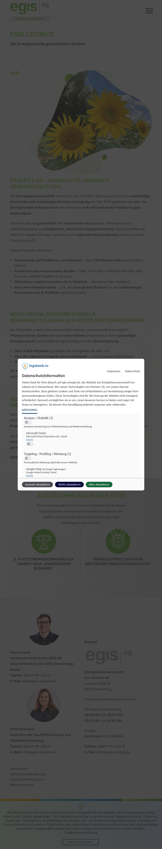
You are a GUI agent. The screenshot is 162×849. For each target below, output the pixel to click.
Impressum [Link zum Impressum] (113, 371)
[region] (81, 456)
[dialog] (81, 424)
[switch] (28, 422)
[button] (26, 422)
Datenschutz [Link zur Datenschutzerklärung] (132, 371)
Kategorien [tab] (29, 410)
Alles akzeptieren (99, 484)
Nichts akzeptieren (69, 484)
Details (29, 439)
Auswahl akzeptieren (37, 484)
